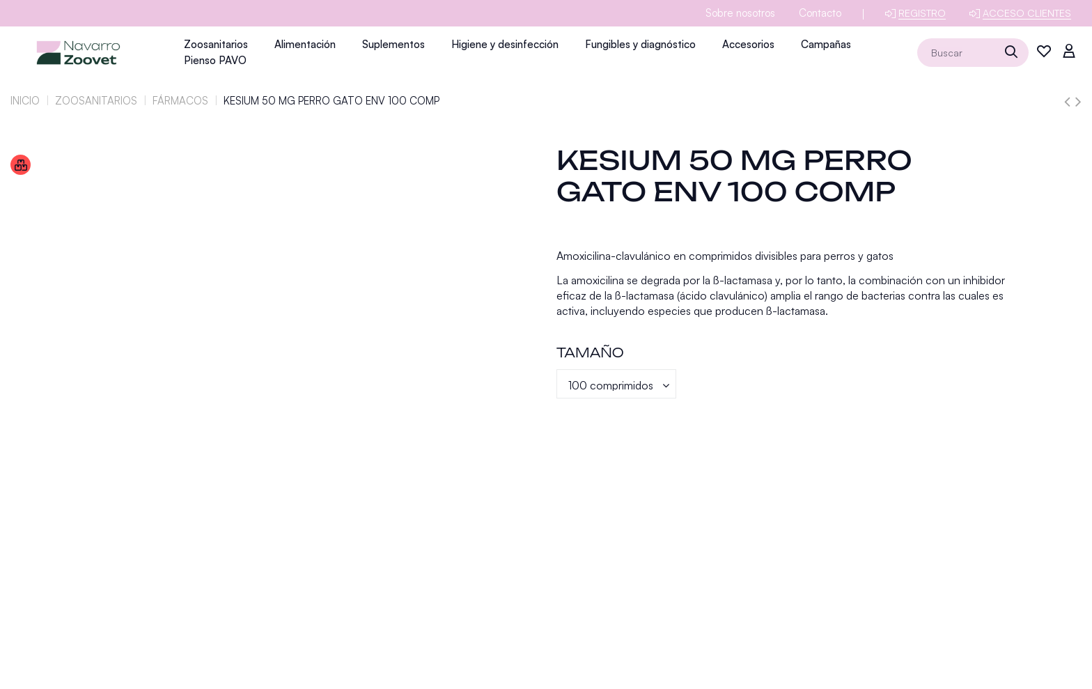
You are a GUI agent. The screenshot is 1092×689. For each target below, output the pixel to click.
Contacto (820, 13)
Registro (922, 13)
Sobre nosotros (740, 13)
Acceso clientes (1027, 13)
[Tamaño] (616, 383)
